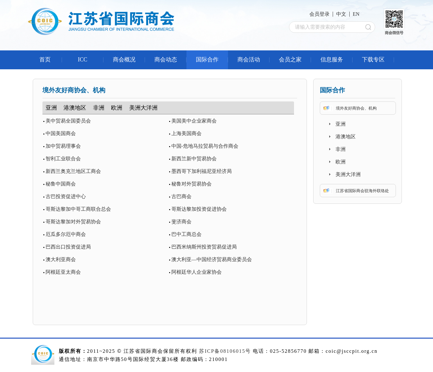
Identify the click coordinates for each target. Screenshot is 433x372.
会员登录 (319, 14)
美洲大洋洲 (143, 108)
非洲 (98, 108)
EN (356, 14)
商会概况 (124, 59)
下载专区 (373, 59)
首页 (45, 59)
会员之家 (290, 59)
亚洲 (51, 108)
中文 (341, 14)
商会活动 (248, 59)
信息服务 (331, 59)
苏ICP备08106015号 (225, 351)
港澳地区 (75, 108)
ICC (82, 59)
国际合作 (207, 59)
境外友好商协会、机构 (356, 108)
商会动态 (165, 59)
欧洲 (116, 108)
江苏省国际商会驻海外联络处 (362, 190)
